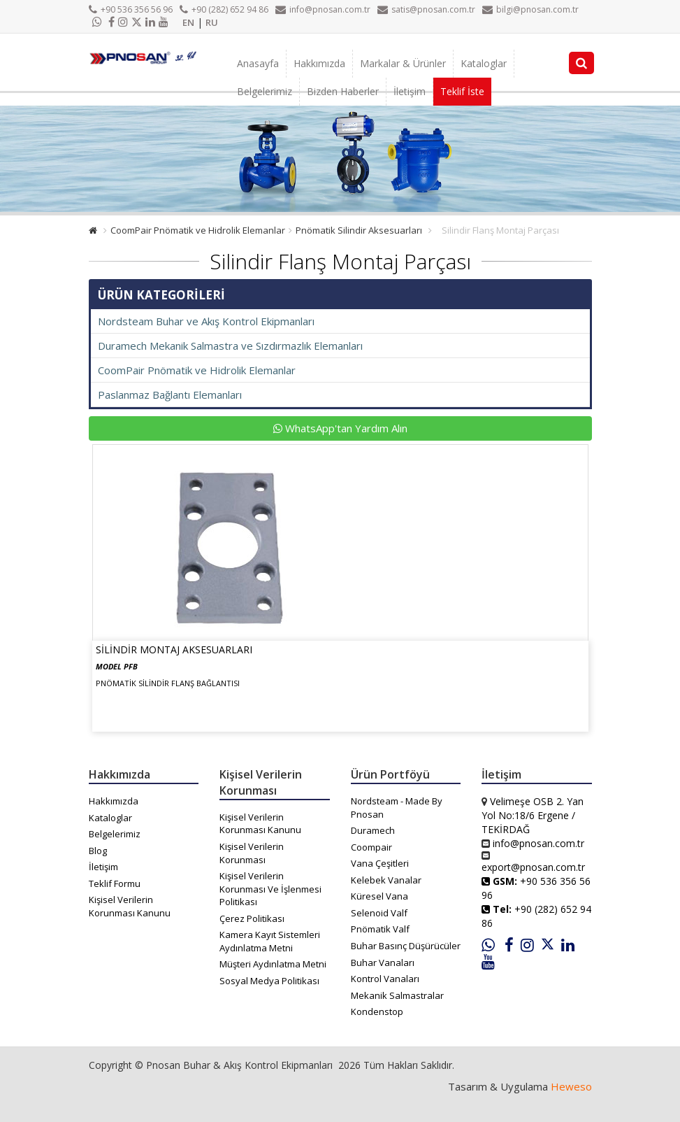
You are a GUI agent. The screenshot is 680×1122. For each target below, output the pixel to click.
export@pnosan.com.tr (533, 867)
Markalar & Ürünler (403, 63)
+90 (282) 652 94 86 (224, 9)
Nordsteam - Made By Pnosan (396, 808)
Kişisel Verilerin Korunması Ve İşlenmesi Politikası (270, 888)
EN (188, 22)
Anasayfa (258, 63)
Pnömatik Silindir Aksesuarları (359, 230)
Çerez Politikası (251, 918)
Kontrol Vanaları (385, 978)
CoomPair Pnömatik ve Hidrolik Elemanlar (197, 230)
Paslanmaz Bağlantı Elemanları (170, 395)
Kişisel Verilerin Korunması (251, 853)
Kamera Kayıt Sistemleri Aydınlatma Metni (269, 941)
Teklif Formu (114, 883)
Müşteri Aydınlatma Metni (272, 964)
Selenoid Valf (379, 913)
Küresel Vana (379, 896)
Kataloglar (484, 63)
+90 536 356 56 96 (131, 9)
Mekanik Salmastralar (397, 995)
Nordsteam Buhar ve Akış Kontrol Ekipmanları (206, 321)
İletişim (409, 91)
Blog (98, 850)
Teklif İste (462, 91)
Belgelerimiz (264, 91)
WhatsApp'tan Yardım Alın (340, 428)
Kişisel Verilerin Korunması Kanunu (130, 906)
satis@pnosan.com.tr (426, 9)
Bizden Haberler (343, 91)
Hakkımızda (319, 63)
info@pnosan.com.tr (322, 9)
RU (211, 22)
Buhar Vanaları (382, 962)
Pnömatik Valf (380, 929)
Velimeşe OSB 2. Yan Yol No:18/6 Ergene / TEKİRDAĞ (533, 815)
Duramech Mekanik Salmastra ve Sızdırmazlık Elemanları (230, 346)
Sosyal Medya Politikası (269, 980)
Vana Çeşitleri (380, 863)
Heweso (571, 1086)
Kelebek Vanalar (386, 880)
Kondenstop (377, 1011)
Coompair (371, 847)
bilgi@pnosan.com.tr (530, 9)
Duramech (373, 830)
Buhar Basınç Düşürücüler (406, 945)
